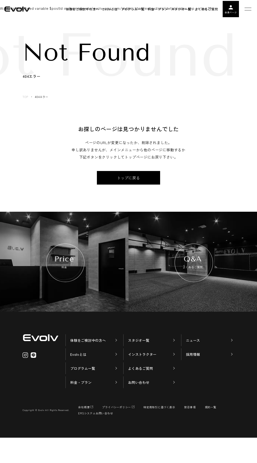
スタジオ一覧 (139, 364)
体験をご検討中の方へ (89, 364)
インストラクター (143, 378)
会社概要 (84, 432)
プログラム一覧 (83, 393)
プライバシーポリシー (116, 432)
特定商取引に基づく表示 (159, 432)
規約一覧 (211, 432)
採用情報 (193, 378)
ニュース (193, 364)
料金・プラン (81, 407)
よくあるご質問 (141, 393)
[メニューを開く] (248, 9)
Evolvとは (78, 378)
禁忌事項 (190, 432)
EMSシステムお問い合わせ (95, 438)
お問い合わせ (139, 407)
